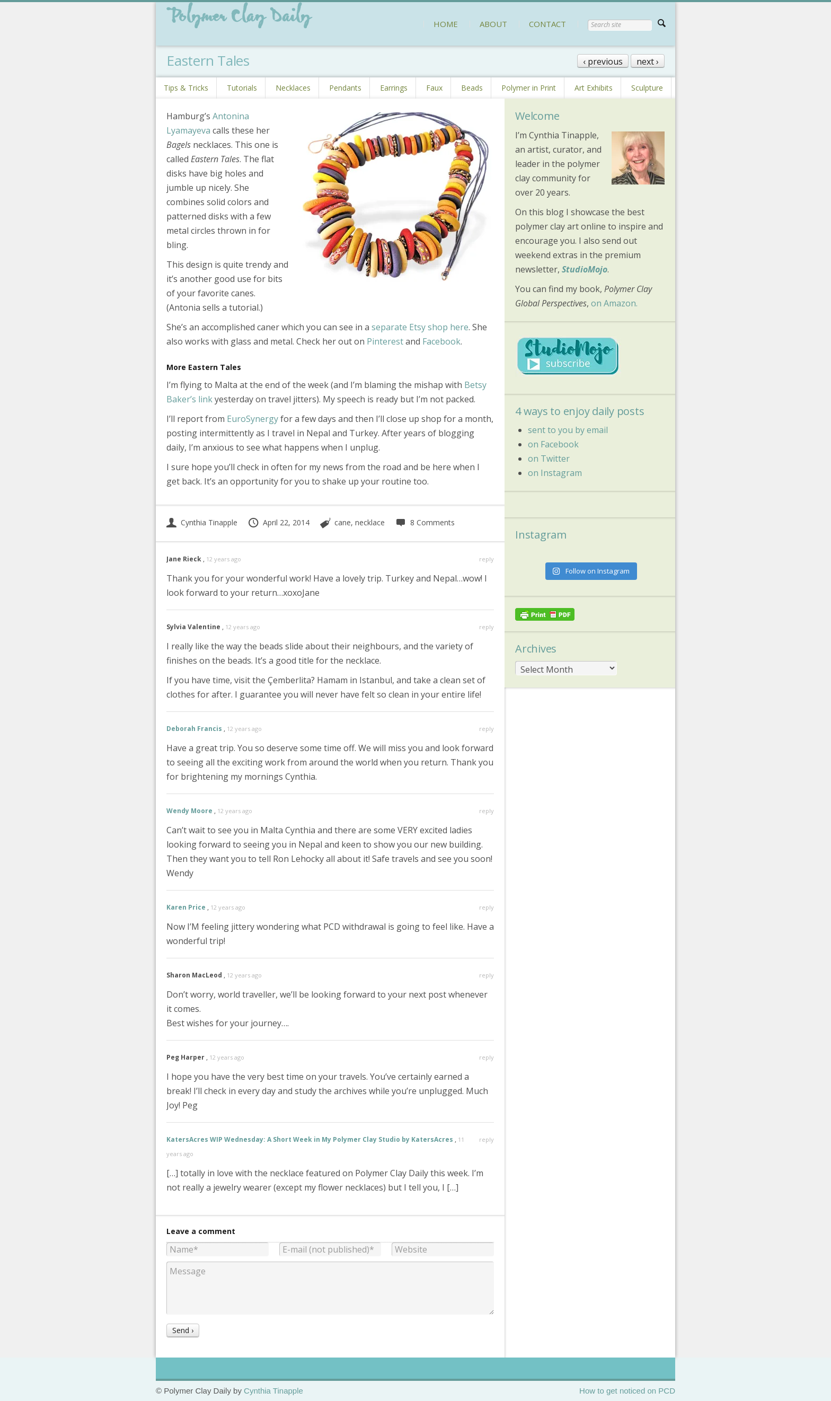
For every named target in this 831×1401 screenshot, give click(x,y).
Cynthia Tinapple (201, 522)
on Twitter (549, 458)
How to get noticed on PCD (627, 1390)
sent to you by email (568, 430)
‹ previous (603, 61)
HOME (446, 24)
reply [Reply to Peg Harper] (486, 1057)
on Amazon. (614, 303)
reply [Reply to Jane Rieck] (486, 559)
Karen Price (186, 907)
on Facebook (553, 444)
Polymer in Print (528, 88)
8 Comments (424, 522)
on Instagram (555, 473)
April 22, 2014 (278, 522)
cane (342, 522)
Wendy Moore (189, 810)
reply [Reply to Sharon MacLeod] (486, 975)
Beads (472, 88)
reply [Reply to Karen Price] (486, 907)
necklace (370, 522)
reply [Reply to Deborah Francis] (486, 729)
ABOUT (493, 24)
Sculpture (647, 88)
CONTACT (547, 24)
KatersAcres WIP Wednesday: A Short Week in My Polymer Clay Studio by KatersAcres (309, 1139)
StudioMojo (584, 269)
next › (647, 61)
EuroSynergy (252, 419)
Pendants (345, 88)
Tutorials (242, 88)
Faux (434, 88)
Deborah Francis (194, 728)
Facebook (441, 341)
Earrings (394, 88)
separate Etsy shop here (420, 327)
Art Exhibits (593, 88)
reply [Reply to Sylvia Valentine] (486, 627)
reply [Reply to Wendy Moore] (486, 811)
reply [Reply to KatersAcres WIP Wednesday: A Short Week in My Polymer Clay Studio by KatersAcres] (486, 1139)
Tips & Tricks (186, 88)
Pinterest (385, 341)
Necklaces (293, 88)
